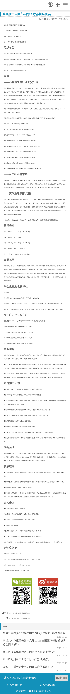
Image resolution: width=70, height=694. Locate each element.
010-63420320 (47, 685)
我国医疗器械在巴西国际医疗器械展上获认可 (29, 651)
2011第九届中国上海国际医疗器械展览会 (26, 659)
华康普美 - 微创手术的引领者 (11, 5)
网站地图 (21, 690)
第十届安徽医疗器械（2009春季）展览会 (19, 618)
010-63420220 (14, 685)
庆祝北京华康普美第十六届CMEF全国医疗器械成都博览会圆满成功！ (34, 642)
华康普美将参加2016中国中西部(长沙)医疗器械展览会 (34, 633)
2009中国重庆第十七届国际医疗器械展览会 (28, 666)
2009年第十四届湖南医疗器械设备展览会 (19, 613)
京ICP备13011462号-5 (41, 690)
